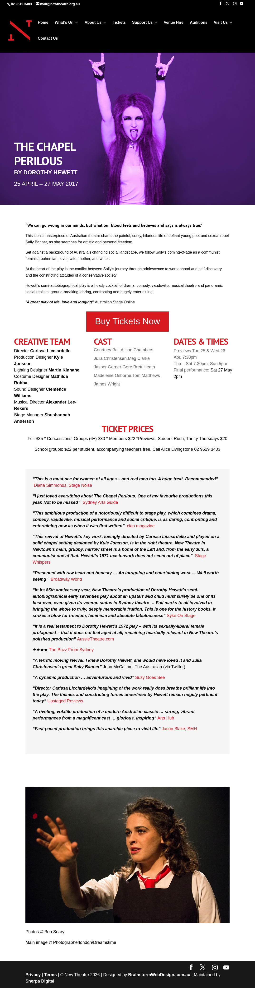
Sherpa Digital (39, 981)
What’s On (64, 22)
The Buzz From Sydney (71, 649)
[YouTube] (242, 5)
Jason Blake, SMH (179, 728)
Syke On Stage (181, 615)
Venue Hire (173, 22)
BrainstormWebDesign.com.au (159, 974)
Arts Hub (165, 718)
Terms (50, 974)
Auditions (198, 22)
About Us (93, 22)
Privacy (33, 974)
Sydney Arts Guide (100, 502)
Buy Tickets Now (127, 321)
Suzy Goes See (150, 677)
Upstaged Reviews (65, 701)
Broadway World (66, 579)
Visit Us (221, 22)
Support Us (142, 22)
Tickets (119, 22)
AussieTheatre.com (95, 639)
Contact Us (48, 38)
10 (143, 913)
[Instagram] (235, 5)
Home (43, 22)
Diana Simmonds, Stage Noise (63, 485)
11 (148, 913)
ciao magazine (140, 526)
